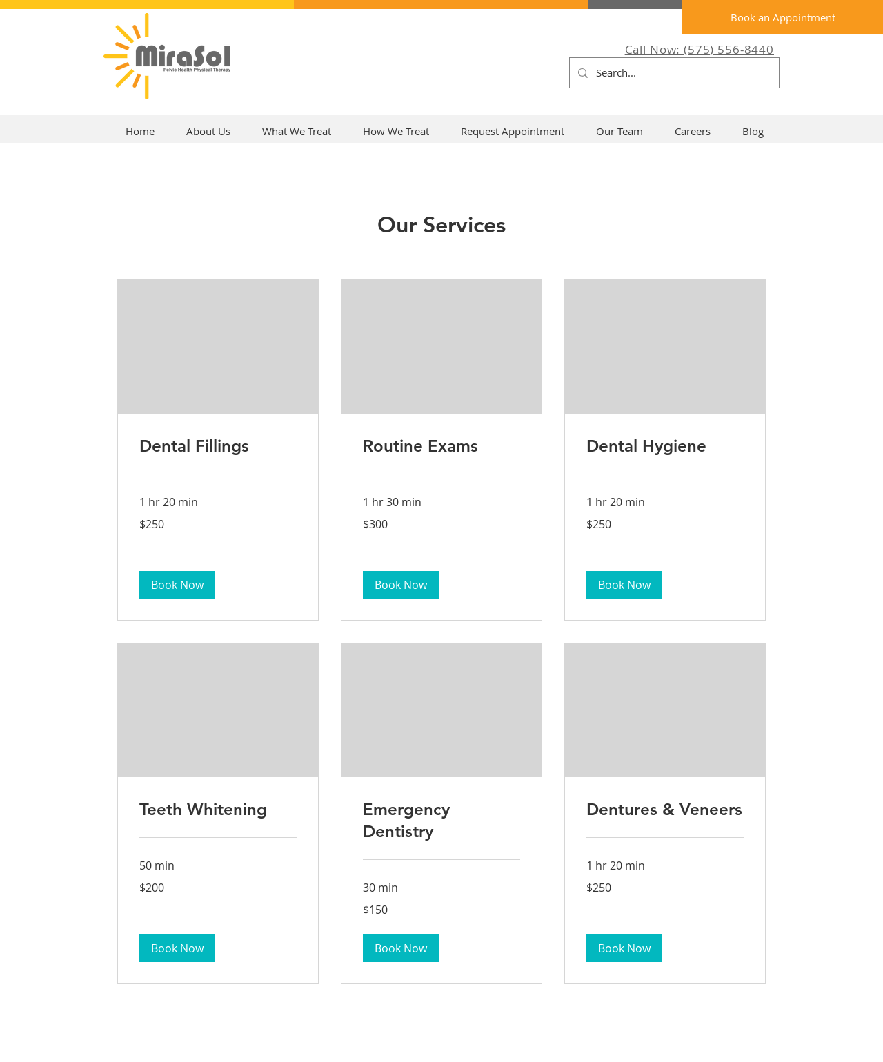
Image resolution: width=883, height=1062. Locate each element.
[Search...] (673, 73)
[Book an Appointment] (782, 17)
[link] (218, 446)
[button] (177, 585)
